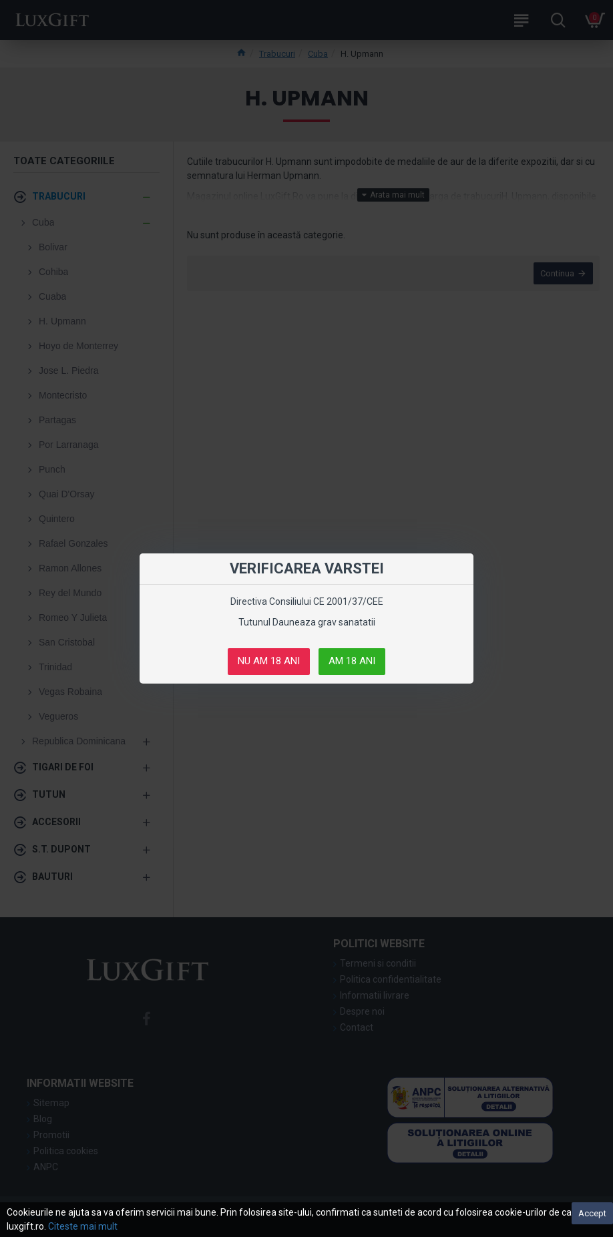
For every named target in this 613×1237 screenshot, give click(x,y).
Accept (592, 1213)
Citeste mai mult (83, 1226)
